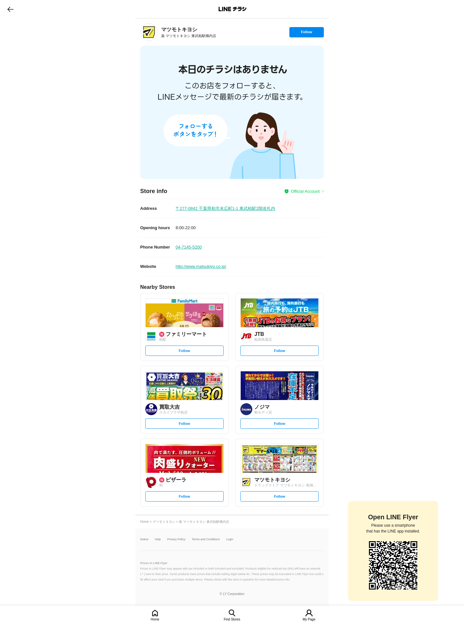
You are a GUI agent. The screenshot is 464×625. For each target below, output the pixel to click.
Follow (306, 33)
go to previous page (10, 9)
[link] (149, 32)
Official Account (305, 191)
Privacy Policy (176, 539)
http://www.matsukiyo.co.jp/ (201, 266)
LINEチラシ (232, 9)
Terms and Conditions (206, 539)
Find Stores (232, 619)
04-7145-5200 (189, 247)
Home (155, 619)
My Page (309, 619)
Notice (144, 539)
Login (229, 539)
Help (158, 539)
